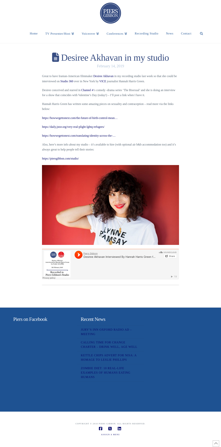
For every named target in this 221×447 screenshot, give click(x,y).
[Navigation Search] (201, 37)
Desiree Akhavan (103, 76)
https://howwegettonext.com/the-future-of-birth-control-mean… (79, 117)
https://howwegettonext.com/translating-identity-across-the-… (78, 135)
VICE (102, 81)
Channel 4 (87, 90)
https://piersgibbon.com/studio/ (60, 158)
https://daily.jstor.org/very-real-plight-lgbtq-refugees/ (73, 126)
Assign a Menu (110, 435)
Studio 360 (66, 81)
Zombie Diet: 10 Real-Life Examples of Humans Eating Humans (105, 373)
